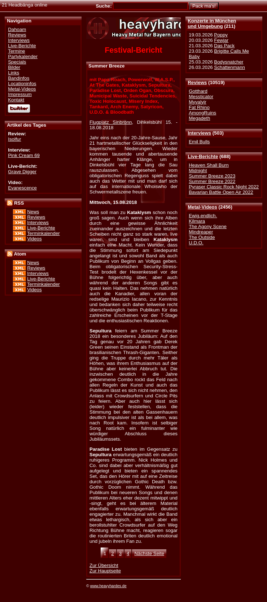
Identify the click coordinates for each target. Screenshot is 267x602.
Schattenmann (229, 67)
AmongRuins (202, 112)
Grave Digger (22, 171)
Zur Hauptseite (105, 570)
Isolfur (14, 139)
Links (13, 72)
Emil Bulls (199, 141)
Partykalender (23, 56)
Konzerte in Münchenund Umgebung (212, 23)
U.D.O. (196, 242)
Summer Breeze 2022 (212, 181)
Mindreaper (201, 232)
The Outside (202, 237)
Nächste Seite (149, 553)
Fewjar (221, 40)
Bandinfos (18, 78)
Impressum (20, 94)
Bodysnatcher (228, 62)
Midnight (198, 170)
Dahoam (17, 29)
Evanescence (22, 188)
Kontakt (16, 99)
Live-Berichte (203, 156)
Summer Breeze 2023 (212, 176)
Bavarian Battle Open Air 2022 (221, 192)
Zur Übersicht (103, 565)
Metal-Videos (202, 207)
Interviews (199, 133)
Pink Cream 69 (24, 155)
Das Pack (224, 45)
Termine (16, 51)
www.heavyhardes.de (108, 586)
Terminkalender (43, 233)
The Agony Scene (208, 226)
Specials (17, 62)
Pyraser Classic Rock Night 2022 (224, 186)
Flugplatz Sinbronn (110, 122)
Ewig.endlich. (203, 215)
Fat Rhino (199, 107)
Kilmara (197, 221)
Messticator (201, 96)
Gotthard (198, 91)
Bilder (14, 67)
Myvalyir (197, 102)
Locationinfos (22, 83)
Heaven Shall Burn (209, 165)
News (33, 211)
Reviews (197, 82)
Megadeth (199, 118)
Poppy (221, 35)
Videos (34, 238)
